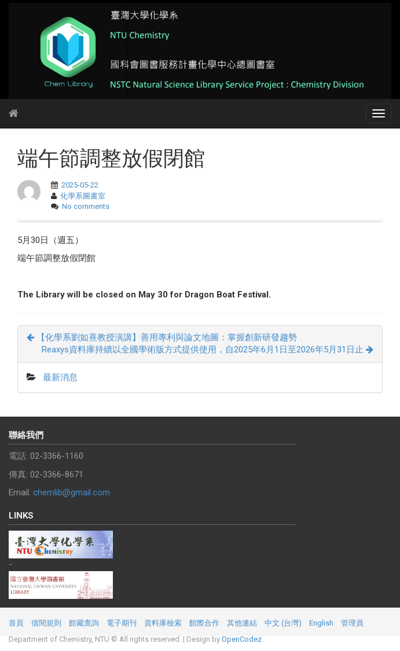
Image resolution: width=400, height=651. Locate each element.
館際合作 (204, 623)
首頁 (16, 623)
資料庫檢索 (163, 623)
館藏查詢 (84, 623)
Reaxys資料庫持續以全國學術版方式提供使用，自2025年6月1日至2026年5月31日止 (207, 349)
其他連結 (242, 623)
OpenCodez (242, 639)
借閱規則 (46, 623)
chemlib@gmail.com (71, 492)
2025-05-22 (79, 185)
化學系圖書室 (82, 196)
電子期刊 (122, 623)
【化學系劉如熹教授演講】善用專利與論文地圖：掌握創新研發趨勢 (162, 337)
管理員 (352, 623)
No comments (85, 206)
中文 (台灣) (283, 623)
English (321, 623)
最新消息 (60, 377)
